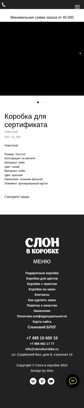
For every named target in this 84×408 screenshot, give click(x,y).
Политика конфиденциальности (42, 316)
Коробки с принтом (42, 284)
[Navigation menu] (77, 6)
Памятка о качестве (42, 305)
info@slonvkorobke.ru (41, 349)
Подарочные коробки (42, 273)
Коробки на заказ (42, 289)
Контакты (41, 294)
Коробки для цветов (42, 278)
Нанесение (42, 311)
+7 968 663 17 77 (42, 343)
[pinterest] (42, 383)
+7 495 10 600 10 (42, 338)
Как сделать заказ (42, 300)
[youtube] (51, 383)
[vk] (33, 383)
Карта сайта (42, 321)
